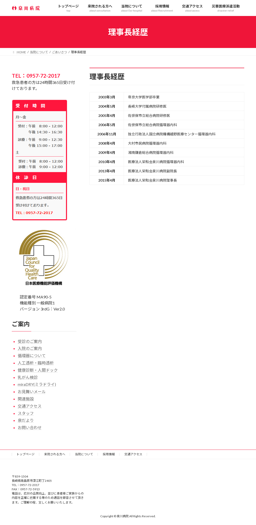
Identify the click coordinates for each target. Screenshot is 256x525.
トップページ (25, 454)
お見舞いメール (32, 391)
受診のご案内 (30, 341)
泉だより (26, 420)
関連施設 (26, 398)
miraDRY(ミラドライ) (37, 384)
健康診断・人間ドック (38, 370)
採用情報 (109, 454)
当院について (84, 454)
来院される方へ (54, 454)
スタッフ (26, 413)
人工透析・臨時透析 (36, 362)
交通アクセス (30, 406)
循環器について (32, 355)
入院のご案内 (30, 348)
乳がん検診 (28, 377)
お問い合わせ (30, 427)
